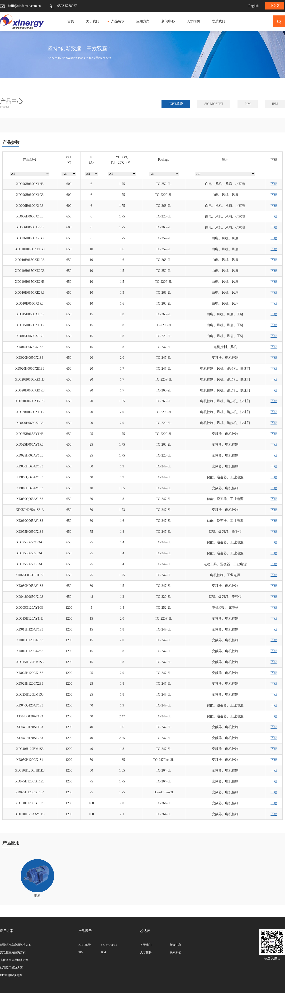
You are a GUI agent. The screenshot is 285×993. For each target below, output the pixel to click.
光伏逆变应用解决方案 (14, 947)
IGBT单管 (176, 104)
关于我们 (92, 21)
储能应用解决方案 (11, 955)
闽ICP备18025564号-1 (130, 986)
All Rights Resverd (196, 986)
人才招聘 (193, 21)
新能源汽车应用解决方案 (15, 932)
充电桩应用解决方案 (13, 940)
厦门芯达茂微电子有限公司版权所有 (78, 986)
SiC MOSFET (213, 104)
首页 (70, 21)
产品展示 (117, 21)
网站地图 (226, 986)
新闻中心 (168, 21)
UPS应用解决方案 (11, 963)
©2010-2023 (166, 986)
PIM (248, 104)
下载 (274, 184)
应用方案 (143, 21)
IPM (275, 104)
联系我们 (218, 21)
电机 (37, 872)
